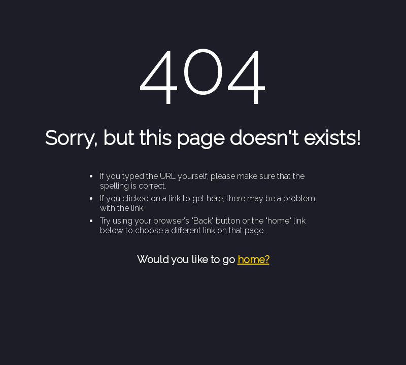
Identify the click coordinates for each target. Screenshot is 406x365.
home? (253, 259)
